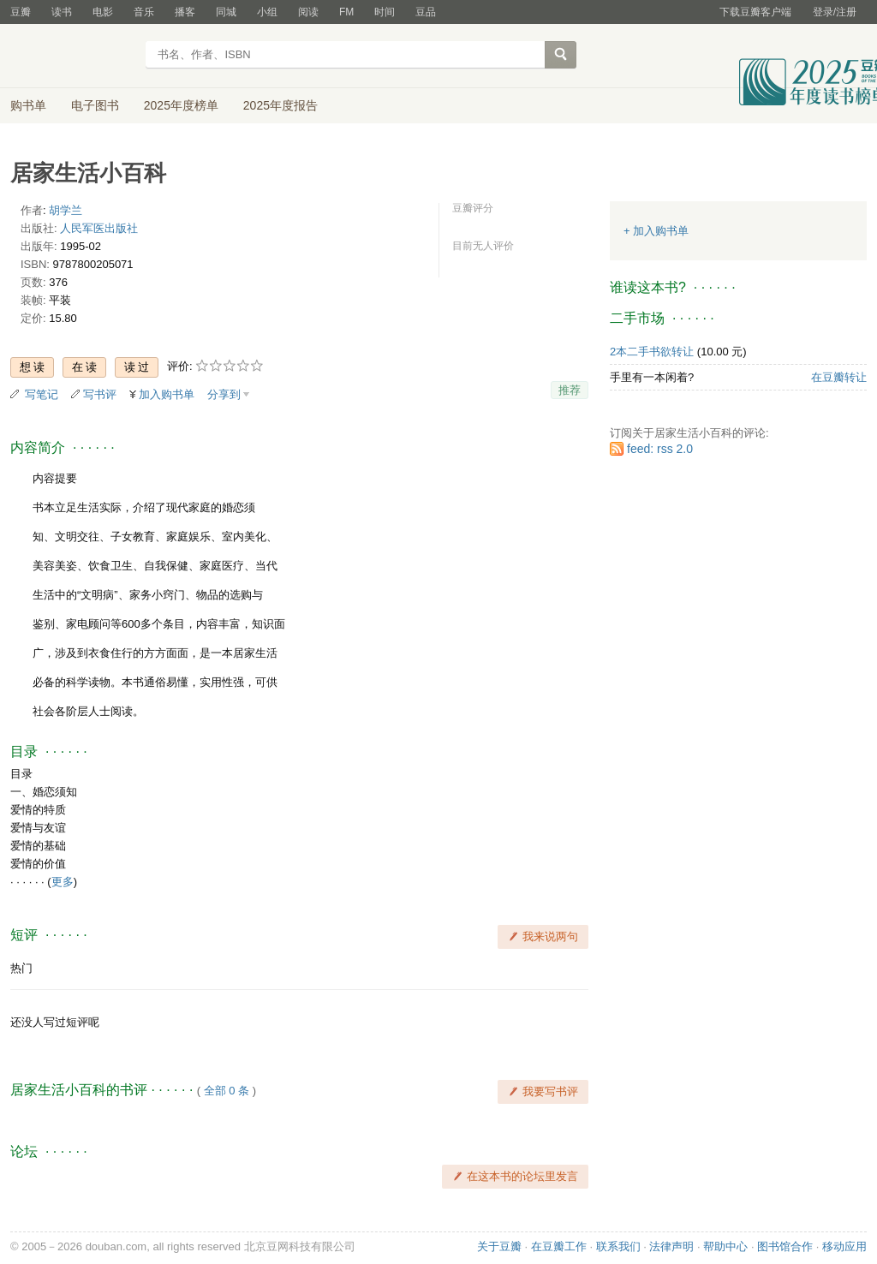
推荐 (569, 390)
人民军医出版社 (99, 228)
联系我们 (618, 1246)
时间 (384, 12)
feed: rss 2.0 (660, 449)
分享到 (224, 394)
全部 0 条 (226, 1090)
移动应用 (844, 1246)
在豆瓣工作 (559, 1246)
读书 (61, 12)
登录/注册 (834, 12)
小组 (267, 12)
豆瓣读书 (72, 56)
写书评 (99, 394)
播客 (185, 12)
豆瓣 (20, 12)
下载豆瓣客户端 (755, 12)
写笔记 (41, 394)
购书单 (28, 105)
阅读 (308, 12)
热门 (21, 968)
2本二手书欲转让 (652, 351)
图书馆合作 (785, 1246)
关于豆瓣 (499, 1246)
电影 (102, 12)
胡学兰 (65, 210)
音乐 (144, 12)
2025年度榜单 (181, 105)
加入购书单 (166, 394)
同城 (226, 12)
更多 (62, 881)
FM (346, 12)
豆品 (425, 12)
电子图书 (95, 105)
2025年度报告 (280, 105)
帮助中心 (725, 1246)
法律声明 (671, 1246)
